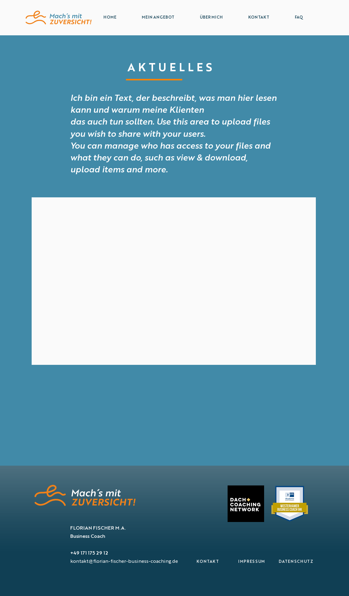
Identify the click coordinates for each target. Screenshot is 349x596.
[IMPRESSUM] (251, 562)
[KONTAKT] (208, 562)
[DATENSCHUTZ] (296, 562)
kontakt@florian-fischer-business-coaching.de (124, 561)
